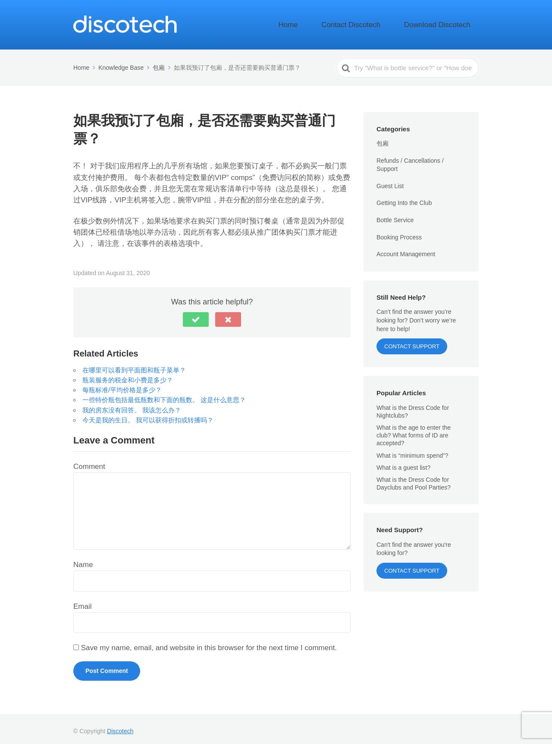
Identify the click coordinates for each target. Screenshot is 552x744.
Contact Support (411, 341)
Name (83, 559)
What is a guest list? (403, 462)
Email (82, 601)
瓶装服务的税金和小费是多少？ (127, 374)
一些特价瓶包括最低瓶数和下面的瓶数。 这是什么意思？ (164, 394)
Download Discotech (445, 22)
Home (327, 22)
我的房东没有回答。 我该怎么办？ (131, 405)
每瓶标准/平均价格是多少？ (122, 384)
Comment (89, 461)
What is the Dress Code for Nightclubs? (412, 406)
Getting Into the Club (404, 198)
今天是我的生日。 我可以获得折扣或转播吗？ (147, 414)
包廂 (382, 138)
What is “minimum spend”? (412, 450)
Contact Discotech (376, 22)
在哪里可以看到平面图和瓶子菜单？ (134, 365)
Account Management (405, 249)
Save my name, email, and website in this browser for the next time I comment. (209, 643)
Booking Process (399, 232)
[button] (196, 314)
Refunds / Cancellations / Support (410, 159)
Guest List (390, 181)
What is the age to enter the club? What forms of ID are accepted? (413, 430)
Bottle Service (395, 215)
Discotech (120, 726)
